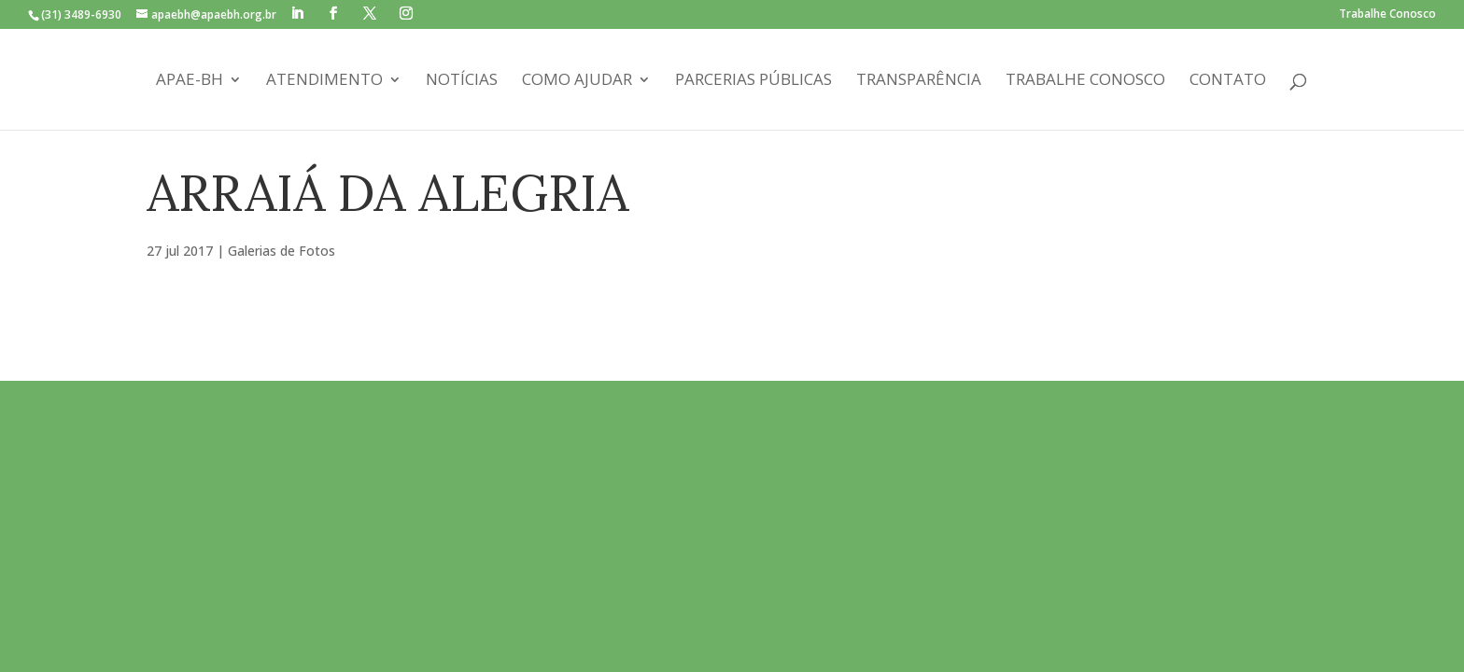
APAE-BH (189, 81)
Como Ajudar (577, 81)
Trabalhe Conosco (1387, 14)
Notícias (462, 81)
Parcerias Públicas (753, 81)
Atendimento (324, 81)
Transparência (918, 81)
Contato (1228, 81)
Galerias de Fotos (281, 250)
